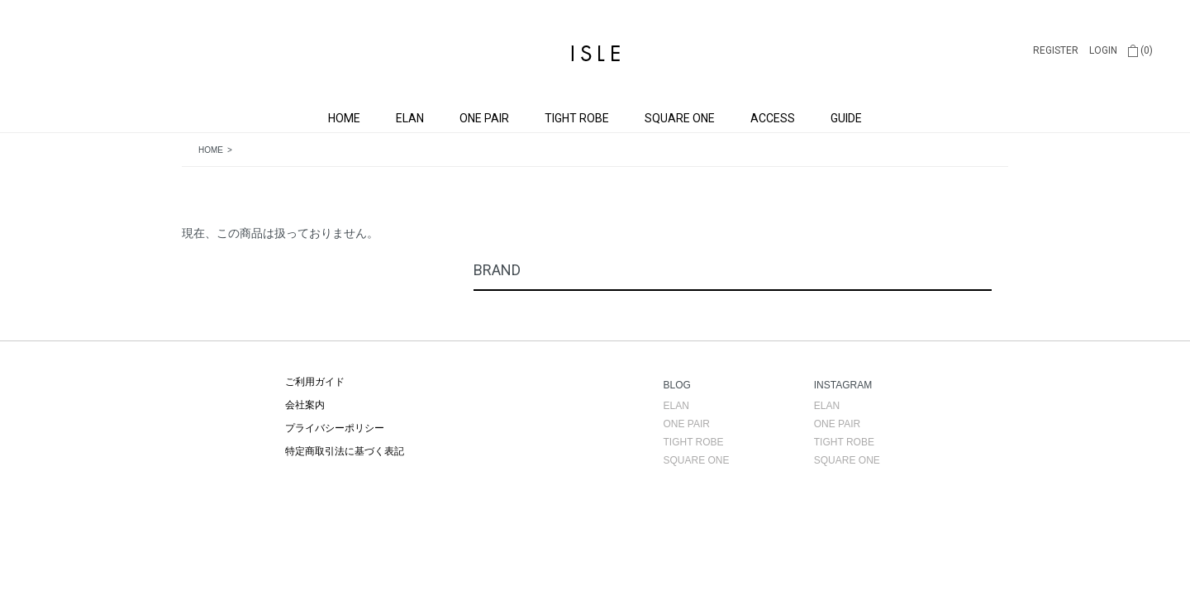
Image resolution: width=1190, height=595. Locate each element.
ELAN (410, 118)
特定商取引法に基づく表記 (344, 451)
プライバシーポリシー (334, 428)
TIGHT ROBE (577, 118)
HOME (344, 118)
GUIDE (846, 118)
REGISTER (1055, 50)
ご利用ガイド (315, 382)
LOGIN (1103, 50)
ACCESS (772, 118)
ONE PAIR (484, 118)
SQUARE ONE (680, 118)
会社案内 (305, 405)
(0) (1140, 50)
